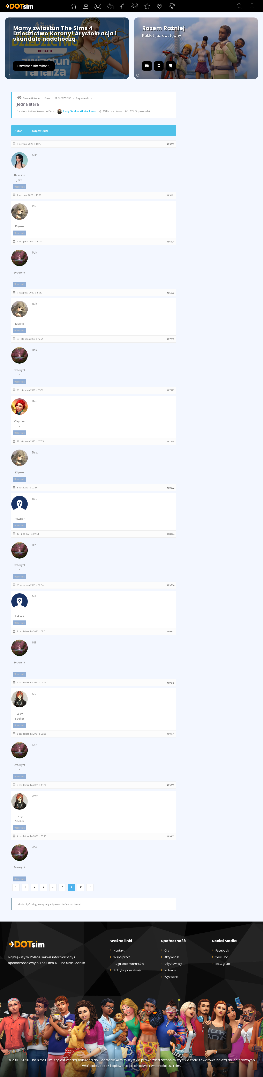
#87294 (170, 441)
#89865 (170, 836)
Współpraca (121, 957)
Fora (47, 98)
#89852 (170, 785)
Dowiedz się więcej (34, 66)
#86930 (170, 292)
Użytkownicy (173, 963)
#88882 (170, 487)
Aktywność (171, 957)
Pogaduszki (82, 98)
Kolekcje (170, 970)
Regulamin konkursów (128, 963)
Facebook (222, 950)
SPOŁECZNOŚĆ (63, 98)
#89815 (170, 682)
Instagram (222, 963)
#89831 (170, 734)
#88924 (170, 534)
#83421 (170, 195)
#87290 (170, 339)
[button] (239, 6)
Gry (167, 950)
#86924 (170, 241)
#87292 (170, 390)
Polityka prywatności (127, 970)
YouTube (221, 957)
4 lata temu (88, 111)
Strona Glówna (31, 98)
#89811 (170, 631)
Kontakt (119, 950)
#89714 (170, 585)
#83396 (170, 144)
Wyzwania (171, 977)
